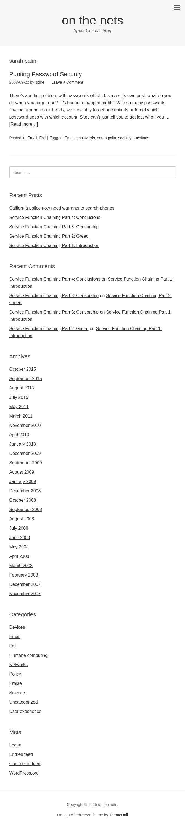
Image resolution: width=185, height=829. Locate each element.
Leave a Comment (67, 82)
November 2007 (25, 593)
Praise (15, 683)
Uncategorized (23, 702)
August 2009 (21, 472)
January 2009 (22, 481)
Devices (17, 627)
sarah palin (106, 138)
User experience (25, 711)
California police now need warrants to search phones (62, 208)
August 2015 (21, 388)
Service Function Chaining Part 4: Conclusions (55, 217)
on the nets (92, 20)
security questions (133, 138)
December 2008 (25, 490)
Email (32, 138)
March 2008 (21, 565)
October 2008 (22, 500)
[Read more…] (23, 124)
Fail (42, 138)
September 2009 (25, 462)
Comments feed (25, 763)
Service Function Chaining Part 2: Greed (49, 236)
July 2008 (18, 528)
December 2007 (25, 584)
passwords (85, 138)
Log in (15, 745)
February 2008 (23, 575)
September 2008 (25, 509)
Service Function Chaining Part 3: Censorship (54, 226)
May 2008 (19, 547)
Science (17, 692)
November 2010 (25, 425)
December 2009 (25, 453)
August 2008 (21, 519)
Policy (15, 674)
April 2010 (19, 434)
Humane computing (28, 655)
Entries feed (21, 754)
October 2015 (22, 369)
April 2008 (19, 556)
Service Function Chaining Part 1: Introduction (54, 245)
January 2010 (22, 444)
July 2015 (18, 397)
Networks (18, 664)
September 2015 (25, 378)
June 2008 (19, 537)
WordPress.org (24, 773)
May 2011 (19, 406)
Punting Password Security (45, 74)
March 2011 (21, 416)
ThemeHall (118, 815)
